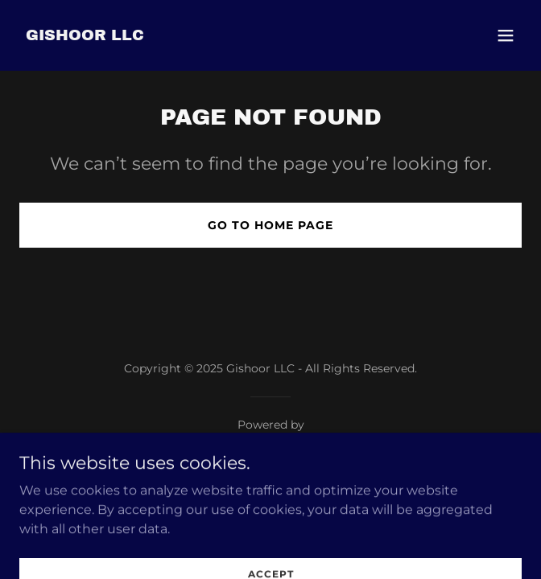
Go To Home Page (270, 225)
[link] (85, 35)
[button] (505, 35)
